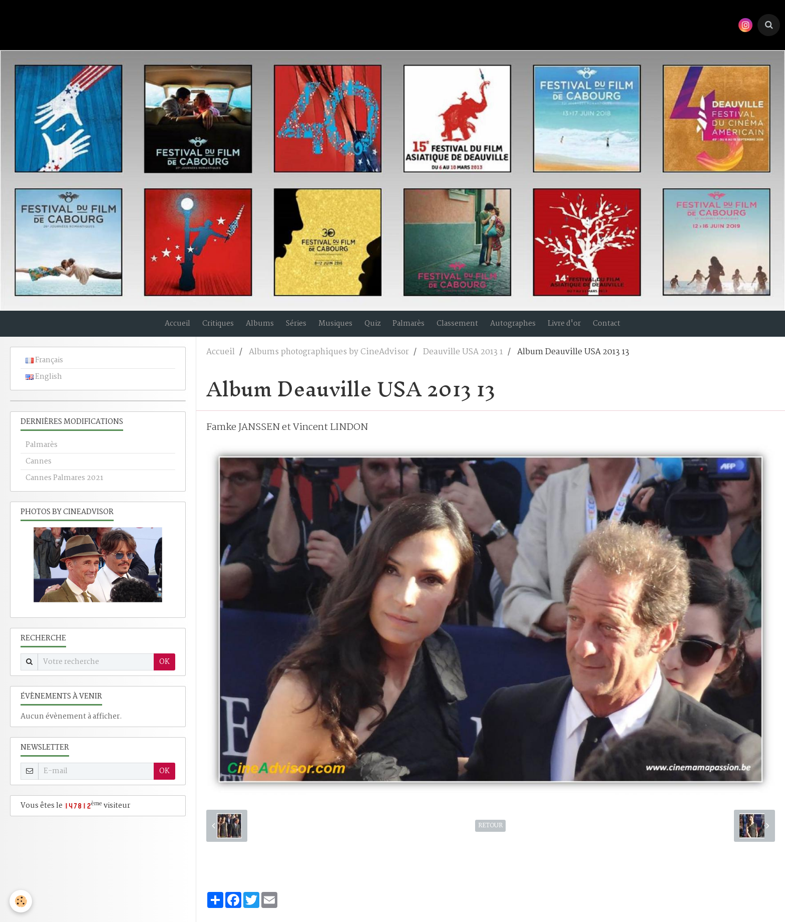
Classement (464, 328)
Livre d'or (576, 328)
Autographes (522, 328)
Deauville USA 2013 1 (463, 361)
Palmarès (412, 328)
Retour (490, 835)
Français (44, 369)
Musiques (332, 328)
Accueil (162, 328)
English (44, 386)
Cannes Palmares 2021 (64, 487)
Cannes (39, 471)
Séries (290, 328)
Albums (251, 328)
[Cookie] (21, 901)
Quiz (372, 328)
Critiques (206, 328)
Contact (622, 328)
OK (164, 671)
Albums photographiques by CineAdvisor (329, 361)
